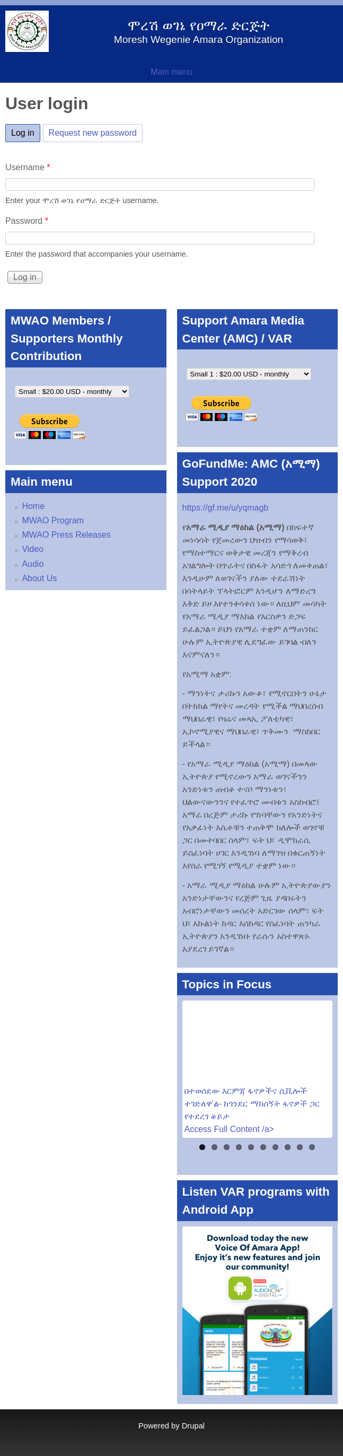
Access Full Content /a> (229, 1129)
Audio (32, 563)
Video (32, 549)
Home (33, 506)
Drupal (193, 1426)
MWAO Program (53, 520)
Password (26, 220)
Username (27, 167)
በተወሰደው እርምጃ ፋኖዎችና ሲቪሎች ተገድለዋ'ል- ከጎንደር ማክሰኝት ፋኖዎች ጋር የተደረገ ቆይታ (252, 1103)
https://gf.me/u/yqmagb (225, 507)
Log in (25, 131)
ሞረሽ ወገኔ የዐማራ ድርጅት (198, 25)
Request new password (93, 132)
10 (312, 1147)
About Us (39, 578)
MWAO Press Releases (66, 534)
